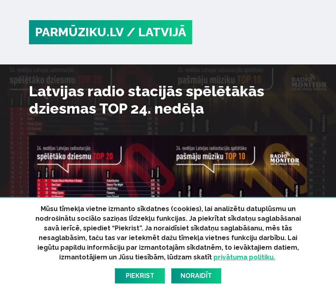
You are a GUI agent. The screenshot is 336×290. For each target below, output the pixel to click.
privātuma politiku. (244, 257)
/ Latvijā (156, 32)
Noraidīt (196, 276)
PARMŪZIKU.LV (79, 32)
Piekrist (140, 276)
